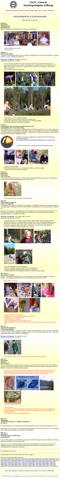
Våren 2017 (56, 460)
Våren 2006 (39, 464)
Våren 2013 (52, 461)
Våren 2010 (38, 463)
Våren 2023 (31, 458)
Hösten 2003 (17, 466)
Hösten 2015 (17, 461)
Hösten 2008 (4, 464)
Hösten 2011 (17, 463)
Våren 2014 (39, 461)
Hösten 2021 (52, 458)
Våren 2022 (45, 458)
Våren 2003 (25, 466)
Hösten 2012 (4, 463)
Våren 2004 (11, 466)
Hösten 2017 (48, 460)
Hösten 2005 (45, 464)
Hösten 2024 (10, 458)
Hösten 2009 (45, 463)
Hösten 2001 (45, 466)
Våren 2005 (52, 464)
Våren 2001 (54, 466)
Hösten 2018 (35, 460)
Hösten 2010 (31, 463)
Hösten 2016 (4, 461)
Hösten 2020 (7, 460)
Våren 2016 (11, 461)
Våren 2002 (39, 466)
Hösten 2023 (24, 458)
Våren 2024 (17, 458)
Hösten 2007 (17, 464)
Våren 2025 (4, 458)
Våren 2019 (28, 460)
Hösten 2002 (31, 466)
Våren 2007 (25, 464)
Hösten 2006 (31, 464)
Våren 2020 (14, 460)
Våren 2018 (42, 460)
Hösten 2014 (31, 461)
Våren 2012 (11, 463)
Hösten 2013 (45, 461)
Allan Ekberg (16, 476)
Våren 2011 (25, 463)
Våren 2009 (52, 463)
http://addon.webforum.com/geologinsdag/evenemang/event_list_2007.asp (35, 140)
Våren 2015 (25, 461)
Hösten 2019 (21, 460)
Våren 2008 (11, 464)
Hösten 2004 (4, 466)
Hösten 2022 (38, 458)
